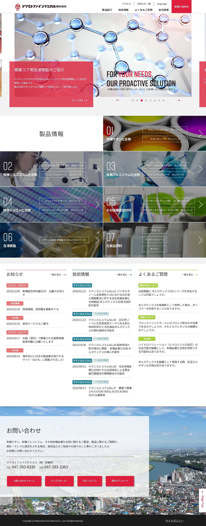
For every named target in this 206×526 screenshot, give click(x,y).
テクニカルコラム (82, 285)
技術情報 (123, 9)
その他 (15, 317)
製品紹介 (107, 9)
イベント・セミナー (17, 285)
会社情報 (164, 9)
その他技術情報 (101, 313)
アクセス (126, 3)
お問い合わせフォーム (24, 480)
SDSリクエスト (90, 480)
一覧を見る (55, 274)
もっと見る (77, 100)
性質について (147, 317)
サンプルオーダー (59, 480)
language (162, 3)
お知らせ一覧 (144, 3)
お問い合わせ (181, 6)
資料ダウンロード (120, 480)
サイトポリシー (174, 520)
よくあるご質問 (144, 9)
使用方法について (148, 285)
